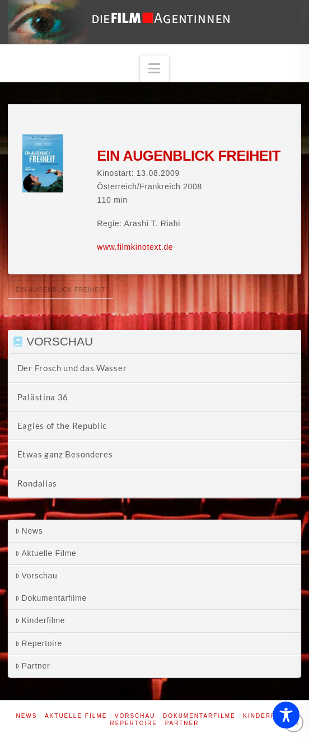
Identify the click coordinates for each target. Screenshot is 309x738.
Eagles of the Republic (62, 426)
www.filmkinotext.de (135, 246)
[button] (154, 68)
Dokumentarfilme (51, 598)
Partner (32, 665)
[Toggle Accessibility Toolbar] (286, 715)
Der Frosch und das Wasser (72, 368)
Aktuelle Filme (46, 553)
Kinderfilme (40, 620)
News (29, 530)
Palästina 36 (42, 397)
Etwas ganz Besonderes (65, 454)
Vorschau (36, 575)
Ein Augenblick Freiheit (60, 289)
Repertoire (38, 643)
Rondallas (37, 483)
